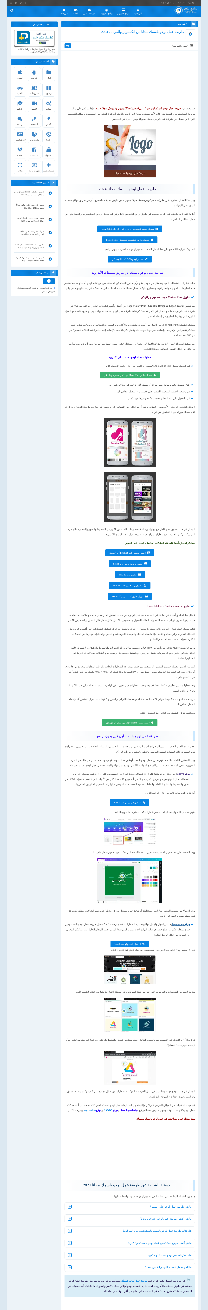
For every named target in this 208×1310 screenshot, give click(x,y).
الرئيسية (141, 10)
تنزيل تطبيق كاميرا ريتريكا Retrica (127, 607)
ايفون (21, 73)
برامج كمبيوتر (126, 10)
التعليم (21, 104)
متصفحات (35, 135)
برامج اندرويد (109, 10)
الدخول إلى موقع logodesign (127, 970)
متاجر (21, 166)
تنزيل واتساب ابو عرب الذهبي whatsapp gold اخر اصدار (36, 290)
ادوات (49, 104)
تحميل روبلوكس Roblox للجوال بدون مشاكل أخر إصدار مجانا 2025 (30, 193)
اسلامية (35, 120)
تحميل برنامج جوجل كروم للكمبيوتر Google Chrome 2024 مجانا (30, 259)
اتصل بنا (168, 3)
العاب (78, 10)
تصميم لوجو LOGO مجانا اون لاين (127, 264)
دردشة (21, 120)
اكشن (49, 120)
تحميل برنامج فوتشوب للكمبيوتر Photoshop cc (127, 245)
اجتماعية (35, 151)
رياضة (49, 135)
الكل (49, 73)
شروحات (67, 10)
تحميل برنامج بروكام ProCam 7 (127, 596)
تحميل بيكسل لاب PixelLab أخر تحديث (127, 563)
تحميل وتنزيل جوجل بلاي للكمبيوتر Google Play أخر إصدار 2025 (30, 220)
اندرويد (35, 73)
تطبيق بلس (49, 166)
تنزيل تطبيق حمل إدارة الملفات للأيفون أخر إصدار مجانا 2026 (31, 233)
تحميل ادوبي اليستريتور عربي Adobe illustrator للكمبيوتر (127, 234)
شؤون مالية (35, 166)
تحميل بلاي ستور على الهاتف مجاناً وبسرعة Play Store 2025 (30, 206)
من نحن (193, 3)
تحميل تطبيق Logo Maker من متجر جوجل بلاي (128, 738)
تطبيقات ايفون (92, 10)
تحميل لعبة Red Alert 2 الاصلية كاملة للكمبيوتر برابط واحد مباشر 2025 (29, 246)
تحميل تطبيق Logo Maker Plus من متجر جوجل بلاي (128, 385)
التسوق (49, 151)
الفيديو (35, 104)
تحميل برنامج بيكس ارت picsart (127, 574)
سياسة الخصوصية (180, 3)
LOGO (90, 1137)
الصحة (21, 151)
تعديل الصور (21, 135)
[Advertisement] (129, 86)
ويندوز (49, 89)
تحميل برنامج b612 (127, 585)
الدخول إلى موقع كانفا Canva (127, 828)
